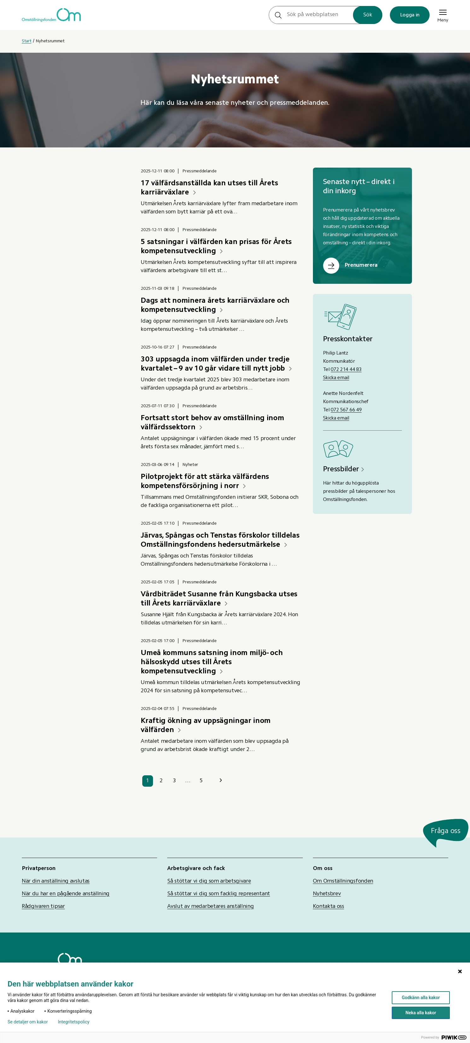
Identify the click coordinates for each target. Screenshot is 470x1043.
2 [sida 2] (161, 781)
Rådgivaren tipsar (43, 906)
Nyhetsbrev (327, 894)
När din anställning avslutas (56, 881)
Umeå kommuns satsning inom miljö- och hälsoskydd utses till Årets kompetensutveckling (212, 662)
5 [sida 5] (201, 781)
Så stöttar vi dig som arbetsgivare (209, 881)
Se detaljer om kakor (28, 1021)
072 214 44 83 (346, 369)
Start (26, 41)
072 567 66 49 (346, 410)
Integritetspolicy (73, 1021)
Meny (442, 15)
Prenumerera (361, 265)
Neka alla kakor (421, 1012)
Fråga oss (445, 831)
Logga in (410, 15)
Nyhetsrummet (50, 41)
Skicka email (336, 377)
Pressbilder (341, 469)
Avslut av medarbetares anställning (210, 906)
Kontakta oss (328, 906)
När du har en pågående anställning (65, 894)
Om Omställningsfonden (343, 881)
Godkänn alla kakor (421, 997)
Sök (367, 15)
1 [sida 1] (147, 781)
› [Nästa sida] (220, 780)
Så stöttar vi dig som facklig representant (218, 894)
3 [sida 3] (174, 781)
